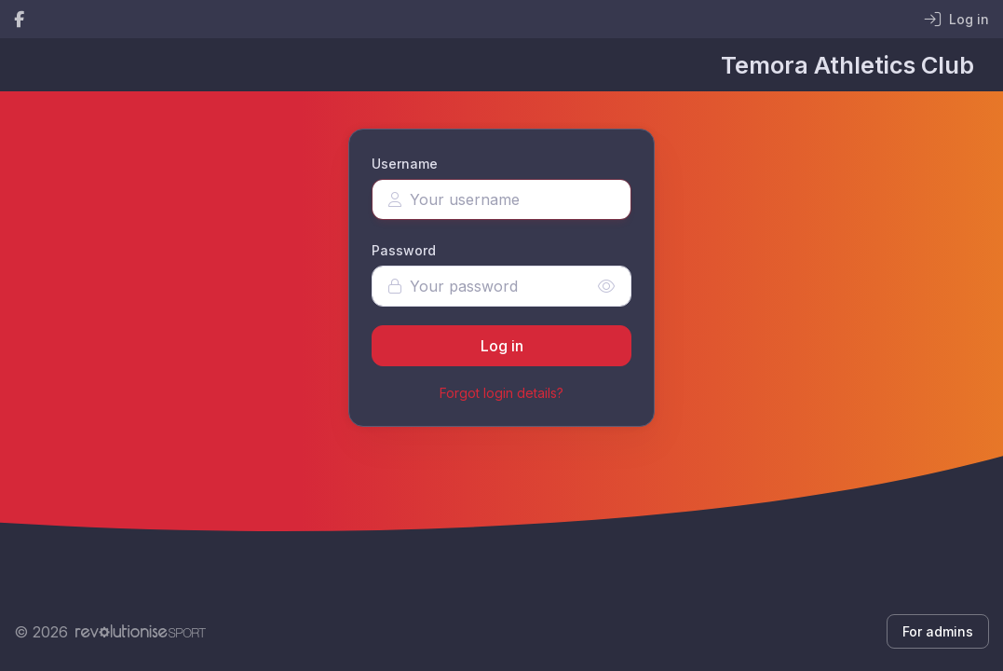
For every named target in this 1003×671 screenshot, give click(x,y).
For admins (937, 631)
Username (405, 163)
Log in (502, 345)
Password (404, 250)
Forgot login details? (501, 393)
